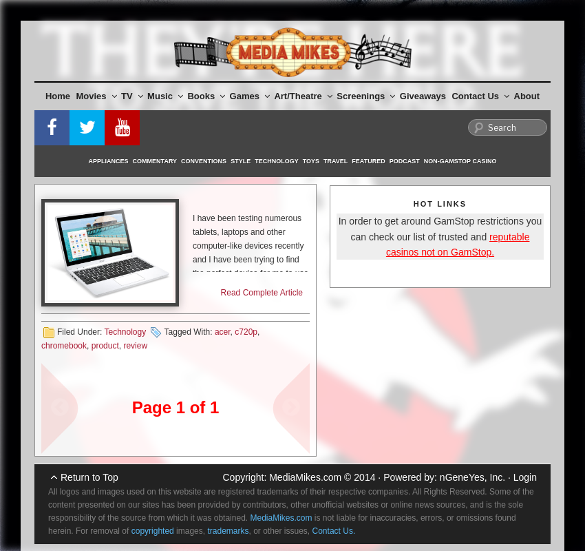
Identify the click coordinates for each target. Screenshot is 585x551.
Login (525, 477)
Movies (96, 96)
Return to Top (89, 477)
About (527, 96)
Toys (311, 161)
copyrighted (152, 531)
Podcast (405, 161)
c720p (246, 332)
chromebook (64, 346)
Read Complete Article (262, 293)
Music (165, 96)
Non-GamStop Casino (460, 161)
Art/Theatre (303, 96)
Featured (368, 161)
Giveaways (423, 96)
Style (241, 161)
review (135, 346)
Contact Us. (334, 531)
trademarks (227, 531)
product (105, 346)
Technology (277, 161)
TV (132, 96)
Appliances (109, 161)
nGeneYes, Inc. (472, 477)
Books (206, 96)
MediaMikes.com (305, 477)
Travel (335, 161)
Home (57, 96)
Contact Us (480, 96)
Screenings (366, 96)
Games (250, 96)
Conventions (203, 161)
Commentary (155, 161)
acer (223, 332)
